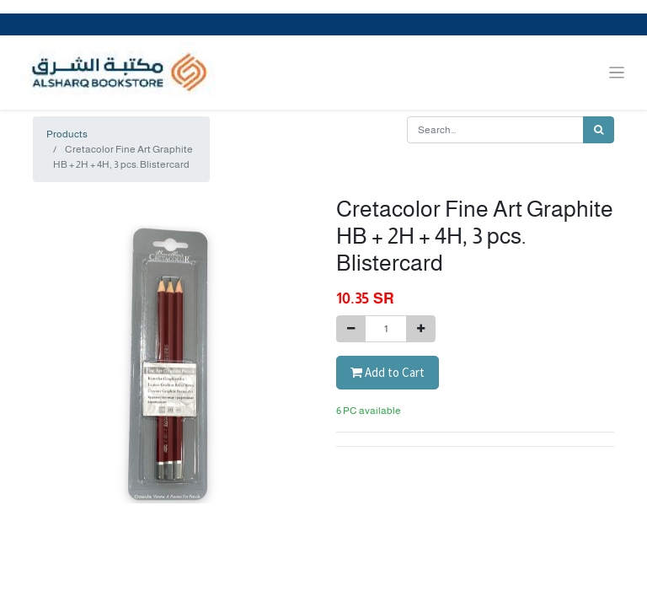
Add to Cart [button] (387, 372)
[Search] (598, 129)
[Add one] (421, 328)
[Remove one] (351, 328)
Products (67, 134)
